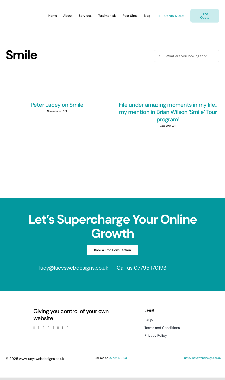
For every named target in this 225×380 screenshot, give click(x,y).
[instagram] (43, 327)
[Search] (159, 56)
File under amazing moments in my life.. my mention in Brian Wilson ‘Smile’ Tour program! (168, 112)
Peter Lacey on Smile (57, 104)
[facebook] (34, 327)
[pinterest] (58, 327)
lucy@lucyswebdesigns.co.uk (73, 267)
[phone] (67, 327)
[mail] (62, 327)
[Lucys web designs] (24, 5)
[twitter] (38, 327)
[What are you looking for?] (186, 56)
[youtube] (48, 327)
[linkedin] (53, 327)
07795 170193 (174, 16)
